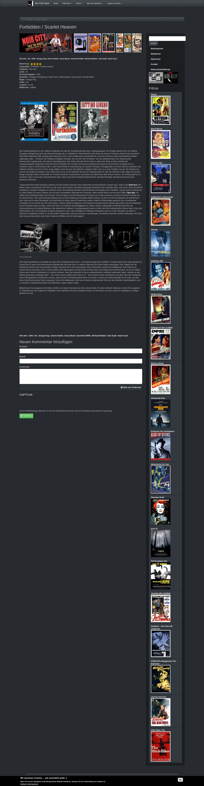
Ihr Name (23, 346)
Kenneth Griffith (77, 59)
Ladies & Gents (114, 3)
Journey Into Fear (158, 697)
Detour (154, 94)
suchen (153, 43)
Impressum (156, 59)
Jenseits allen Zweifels (161, 593)
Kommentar (24, 367)
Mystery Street (157, 363)
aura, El (154, 529)
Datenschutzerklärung (160, 69)
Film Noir (67, 3)
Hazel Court (112, 59)
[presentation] (39, 404)
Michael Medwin (91, 59)
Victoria (154, 230)
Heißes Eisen (156, 294)
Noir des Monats (95, 3)
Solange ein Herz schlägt (162, 328)
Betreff (22, 357)
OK (180, 780)
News (55, 3)
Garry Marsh (65, 59)
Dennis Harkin (53, 59)
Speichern (26, 416)
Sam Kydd (103, 59)
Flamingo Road (157, 497)
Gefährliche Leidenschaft (162, 197)
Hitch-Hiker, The (158, 730)
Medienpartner (157, 49)
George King (41, 59)
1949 (33, 59)
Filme (79, 3)
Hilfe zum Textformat (131, 387)
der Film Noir (42, 3)
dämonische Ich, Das (160, 464)
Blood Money (156, 129)
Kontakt (154, 64)
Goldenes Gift (157, 261)
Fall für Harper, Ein (159, 561)
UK (29, 59)
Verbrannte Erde (158, 398)
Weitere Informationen (29, 784)
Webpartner (156, 54)
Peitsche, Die (156, 163)
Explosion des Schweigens (162, 431)
